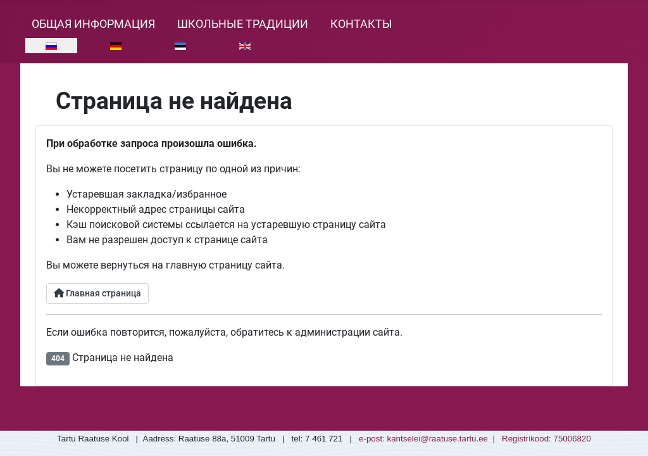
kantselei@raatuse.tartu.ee (438, 438)
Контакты (361, 24)
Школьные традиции (242, 24)
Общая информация (93, 24)
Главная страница (97, 293)
